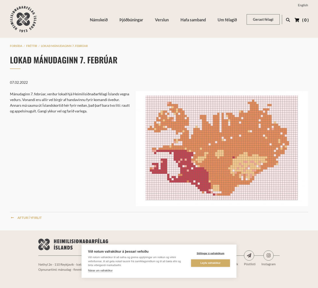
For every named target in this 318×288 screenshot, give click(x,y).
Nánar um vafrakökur (100, 270)
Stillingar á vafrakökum (211, 253)
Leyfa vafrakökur (210, 263)
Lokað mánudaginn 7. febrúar (64, 46)
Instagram (268, 255)
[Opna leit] (288, 19)
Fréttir (31, 46)
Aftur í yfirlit (26, 218)
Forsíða (16, 46)
